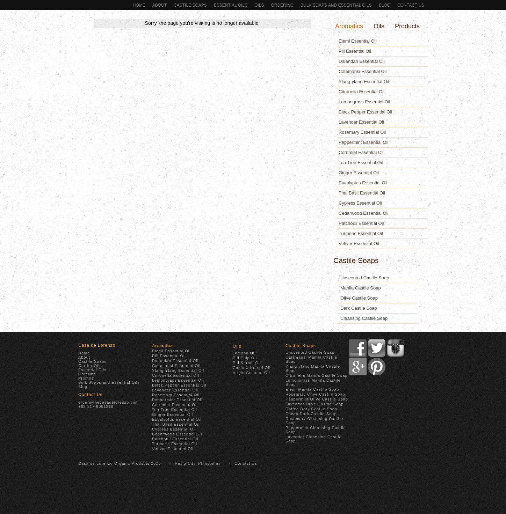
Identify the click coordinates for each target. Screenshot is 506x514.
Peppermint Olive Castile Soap (316, 399)
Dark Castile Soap (358, 308)
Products (407, 26)
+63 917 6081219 (96, 406)
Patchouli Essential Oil (361, 223)
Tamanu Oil (244, 353)
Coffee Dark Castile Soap (311, 409)
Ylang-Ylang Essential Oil (178, 370)
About (159, 5)
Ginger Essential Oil (359, 172)
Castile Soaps (190, 5)
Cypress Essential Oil (360, 203)
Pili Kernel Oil (247, 363)
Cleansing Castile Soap (364, 318)
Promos (86, 378)
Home (139, 5)
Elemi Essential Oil (357, 41)
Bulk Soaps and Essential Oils (336, 5)
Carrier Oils (90, 366)
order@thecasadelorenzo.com (108, 402)
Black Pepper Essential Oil (365, 112)
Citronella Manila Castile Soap (316, 375)
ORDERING (282, 5)
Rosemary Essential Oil (362, 132)
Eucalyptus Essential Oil (363, 182)
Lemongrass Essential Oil (364, 101)
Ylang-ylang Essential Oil (364, 81)
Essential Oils (230, 5)
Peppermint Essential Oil (363, 142)
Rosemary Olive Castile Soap (315, 394)
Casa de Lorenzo (96, 345)
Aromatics (349, 26)
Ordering (87, 374)
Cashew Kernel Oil (251, 368)
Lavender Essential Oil (361, 122)
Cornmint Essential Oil (361, 152)
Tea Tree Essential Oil (361, 162)
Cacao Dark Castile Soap (311, 414)
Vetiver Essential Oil (359, 243)
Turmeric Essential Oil (361, 233)
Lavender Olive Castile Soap (314, 404)
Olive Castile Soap (359, 298)
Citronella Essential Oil (361, 91)
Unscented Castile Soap (364, 277)
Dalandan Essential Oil (362, 61)
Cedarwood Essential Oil (363, 213)
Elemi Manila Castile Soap (312, 389)
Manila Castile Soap (360, 288)
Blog (384, 5)
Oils (259, 5)
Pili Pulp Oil (245, 358)
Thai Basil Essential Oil (362, 193)
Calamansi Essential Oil (362, 71)
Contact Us (410, 5)
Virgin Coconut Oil (251, 372)
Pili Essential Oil (355, 51)
